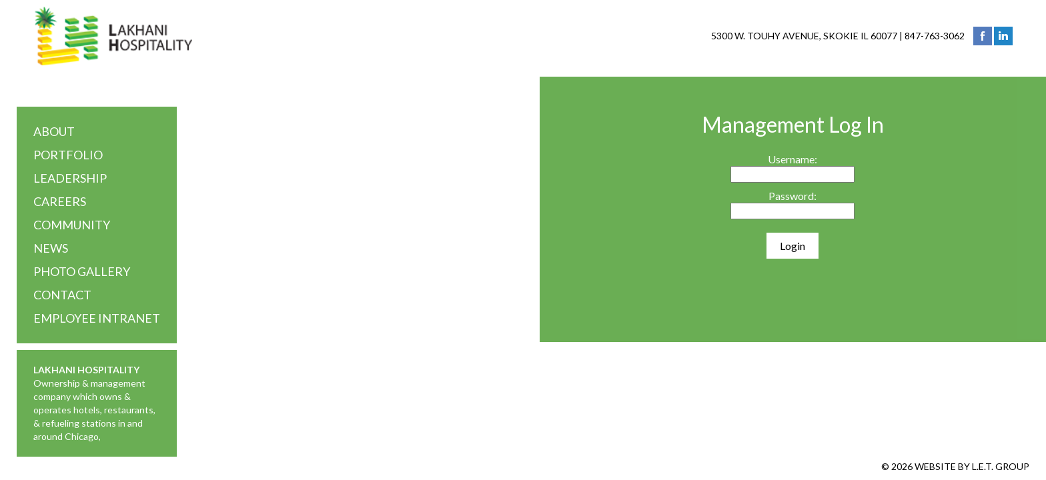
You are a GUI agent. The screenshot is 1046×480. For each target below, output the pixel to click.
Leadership (70, 178)
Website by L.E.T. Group (972, 466)
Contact (62, 294)
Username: (792, 159)
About (54, 131)
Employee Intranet (96, 318)
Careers (59, 201)
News (50, 248)
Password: (792, 195)
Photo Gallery (81, 271)
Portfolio (68, 154)
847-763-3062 (935, 35)
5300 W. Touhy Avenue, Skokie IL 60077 (804, 35)
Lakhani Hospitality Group (113, 36)
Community (71, 224)
